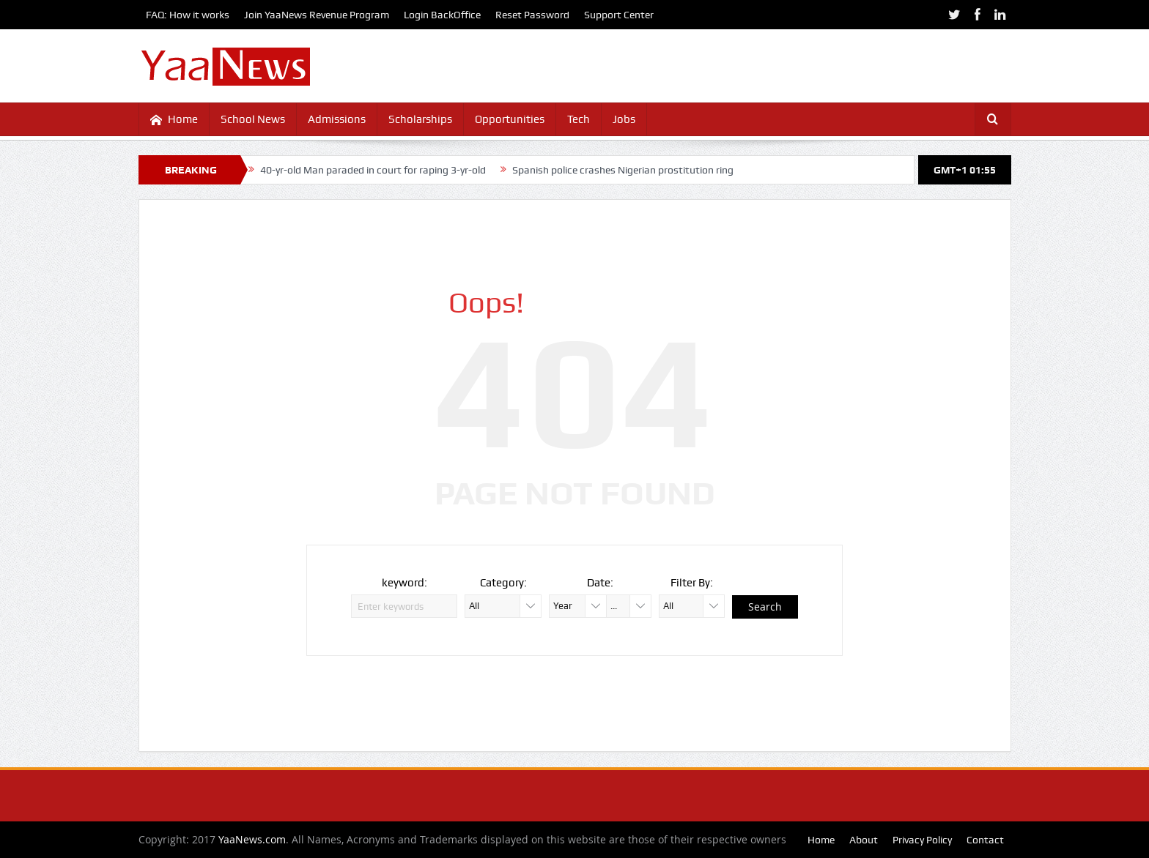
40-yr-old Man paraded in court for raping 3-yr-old (373, 170)
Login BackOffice (442, 14)
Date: (600, 582)
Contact (985, 840)
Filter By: (691, 582)
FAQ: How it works (187, 14)
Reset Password (532, 14)
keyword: (404, 582)
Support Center (619, 14)
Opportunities (509, 119)
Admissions (337, 119)
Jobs (624, 119)
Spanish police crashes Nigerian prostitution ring (623, 170)
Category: (503, 582)
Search (765, 606)
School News (253, 119)
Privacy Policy (922, 840)
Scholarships (420, 119)
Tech (578, 119)
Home (174, 119)
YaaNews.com (252, 839)
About (863, 840)
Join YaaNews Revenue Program (316, 14)
